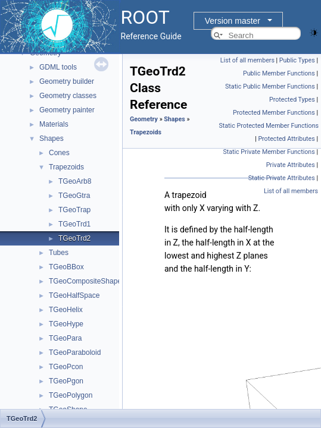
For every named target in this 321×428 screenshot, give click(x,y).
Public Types (297, 60)
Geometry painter (67, 110)
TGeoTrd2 (74, 238)
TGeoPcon (66, 367)
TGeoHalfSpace (74, 295)
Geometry (144, 119)
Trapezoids (66, 167)
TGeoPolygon (70, 395)
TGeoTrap (74, 210)
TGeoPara (65, 338)
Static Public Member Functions (270, 86)
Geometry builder (66, 81)
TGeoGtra (74, 195)
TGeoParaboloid (75, 352)
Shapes (51, 138)
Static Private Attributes (281, 178)
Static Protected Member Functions (269, 126)
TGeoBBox (66, 267)
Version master (232, 21)
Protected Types (292, 99)
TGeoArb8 (74, 181)
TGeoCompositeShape (85, 281)
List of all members (247, 60)
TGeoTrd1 (74, 224)
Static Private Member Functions (268, 152)
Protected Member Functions (274, 113)
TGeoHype (66, 324)
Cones (59, 153)
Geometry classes (67, 96)
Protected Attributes (286, 139)
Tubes (58, 252)
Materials (53, 124)
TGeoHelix (66, 310)
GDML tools (58, 67)
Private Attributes (290, 165)
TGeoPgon (66, 381)
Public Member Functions (279, 73)
